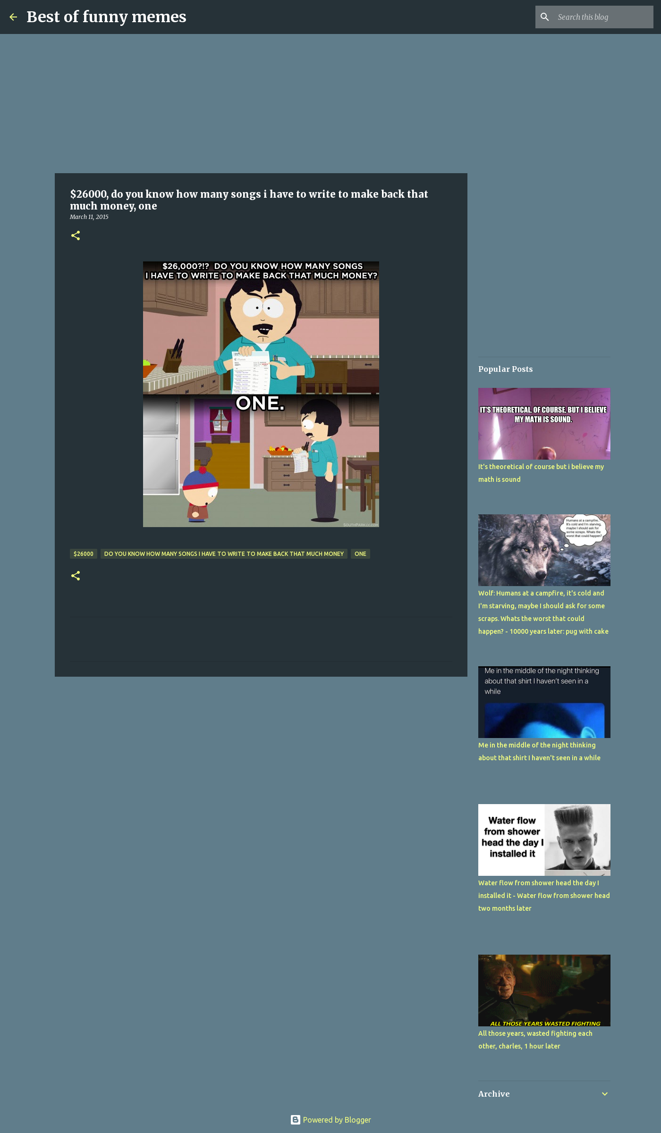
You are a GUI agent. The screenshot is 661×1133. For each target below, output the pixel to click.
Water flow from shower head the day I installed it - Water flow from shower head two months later (544, 895)
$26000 (83, 554)
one (360, 554)
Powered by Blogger (330, 1120)
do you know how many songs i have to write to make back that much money (224, 554)
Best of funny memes (106, 17)
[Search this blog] (603, 17)
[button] (75, 236)
